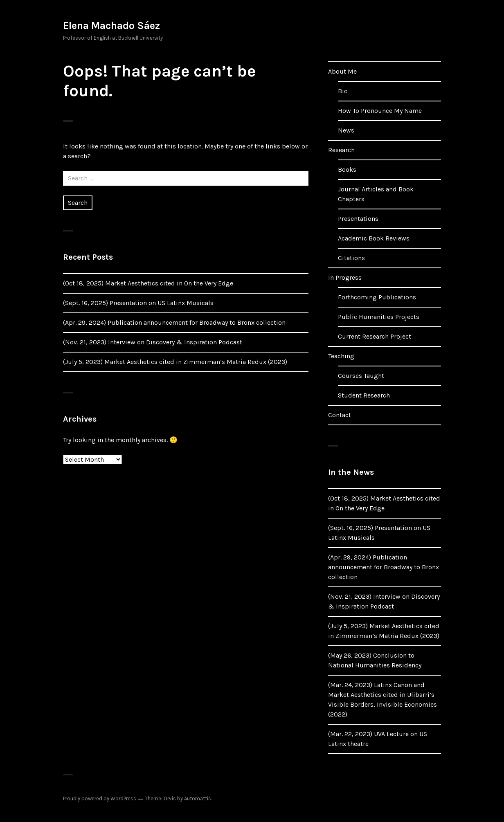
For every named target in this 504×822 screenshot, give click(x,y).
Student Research (364, 395)
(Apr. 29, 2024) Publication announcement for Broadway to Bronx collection (174, 322)
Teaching (341, 356)
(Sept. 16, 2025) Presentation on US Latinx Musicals (138, 303)
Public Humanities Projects (378, 317)
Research (341, 150)
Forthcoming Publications (377, 297)
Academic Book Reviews (374, 238)
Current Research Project (374, 336)
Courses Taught (361, 376)
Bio (343, 91)
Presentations (358, 218)
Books (347, 169)
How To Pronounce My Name (380, 111)
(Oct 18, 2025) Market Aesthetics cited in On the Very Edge (148, 283)
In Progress (345, 277)
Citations (351, 258)
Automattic (197, 798)
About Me (342, 71)
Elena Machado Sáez (111, 25)
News (346, 130)
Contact (339, 415)
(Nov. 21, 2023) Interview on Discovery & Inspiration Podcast (152, 342)
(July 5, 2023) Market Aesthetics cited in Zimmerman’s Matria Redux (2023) (175, 362)
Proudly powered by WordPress (99, 798)
